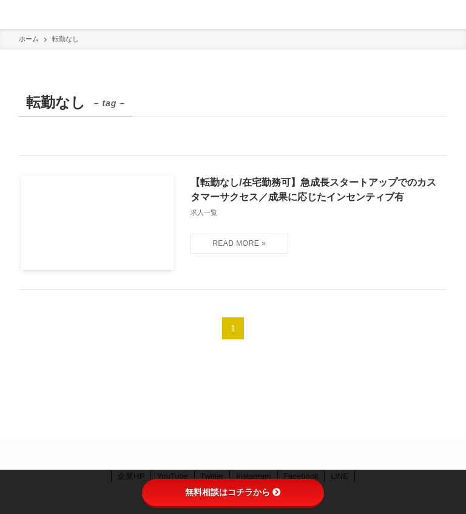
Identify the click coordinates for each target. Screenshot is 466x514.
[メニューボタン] (14, 14)
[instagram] (233, 455)
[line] (247, 455)
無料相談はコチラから (233, 492)
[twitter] (218, 455)
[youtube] (262, 455)
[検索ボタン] (451, 14)
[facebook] (203, 455)
